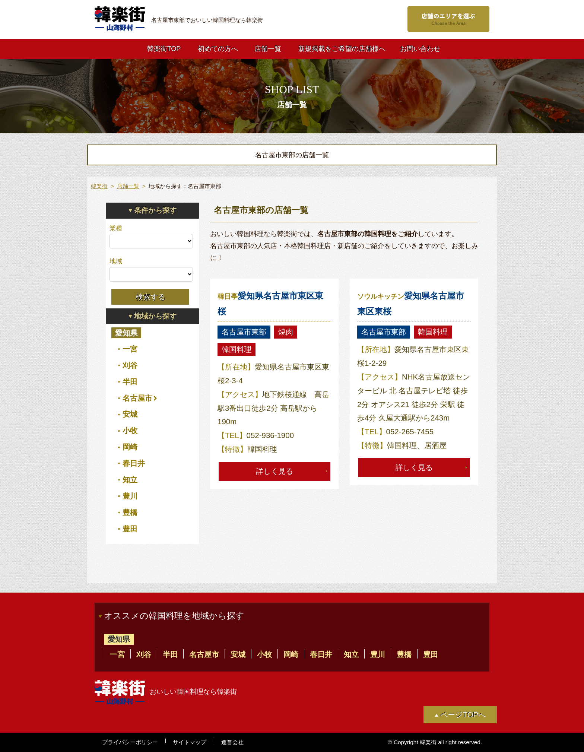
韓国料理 (236, 349)
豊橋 (130, 512)
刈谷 (130, 365)
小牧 (130, 430)
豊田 (130, 528)
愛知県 (126, 333)
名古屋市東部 (244, 331)
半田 (130, 381)
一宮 (130, 349)
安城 (130, 414)
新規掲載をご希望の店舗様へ (341, 49)
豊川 (130, 496)
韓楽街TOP (164, 49)
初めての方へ (218, 49)
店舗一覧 (267, 49)
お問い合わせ (420, 49)
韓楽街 (99, 186)
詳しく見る (274, 471)
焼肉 (285, 331)
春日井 (134, 463)
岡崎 (130, 446)
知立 (130, 479)
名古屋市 (137, 398)
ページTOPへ (463, 714)
